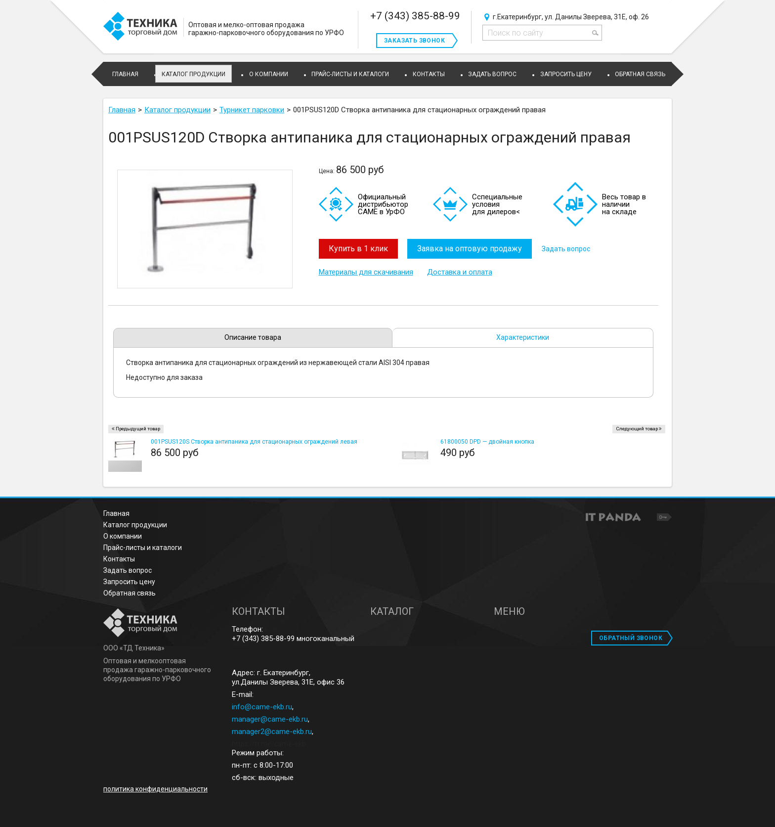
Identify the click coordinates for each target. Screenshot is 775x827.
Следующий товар (637, 428)
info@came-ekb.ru (262, 706)
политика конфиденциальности (155, 789)
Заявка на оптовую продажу (470, 248)
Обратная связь (129, 593)
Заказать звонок (414, 40)
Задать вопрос (566, 248)
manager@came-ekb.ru (270, 719)
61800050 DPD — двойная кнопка (487, 441)
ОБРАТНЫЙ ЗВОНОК (630, 638)
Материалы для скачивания (366, 272)
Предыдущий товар (138, 428)
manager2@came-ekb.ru (272, 731)
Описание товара (252, 337)
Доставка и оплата (459, 272)
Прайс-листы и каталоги (142, 547)
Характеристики (522, 337)
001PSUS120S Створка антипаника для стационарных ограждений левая (254, 441)
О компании (122, 536)
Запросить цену (129, 582)
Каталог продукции (193, 74)
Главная (116, 513)
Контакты (119, 559)
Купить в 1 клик (358, 248)
